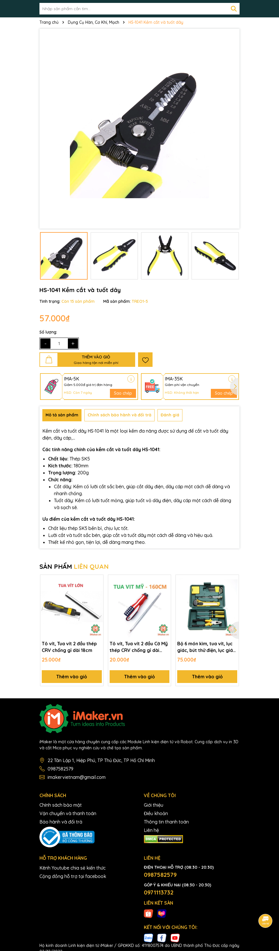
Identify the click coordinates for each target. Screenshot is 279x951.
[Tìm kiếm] (233, 8)
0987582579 (60, 769)
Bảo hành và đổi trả (60, 822)
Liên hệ (151, 830)
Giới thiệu (153, 805)
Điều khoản (156, 813)
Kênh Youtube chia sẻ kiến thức (72, 868)
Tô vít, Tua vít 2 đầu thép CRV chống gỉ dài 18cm (69, 647)
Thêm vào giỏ (71, 676)
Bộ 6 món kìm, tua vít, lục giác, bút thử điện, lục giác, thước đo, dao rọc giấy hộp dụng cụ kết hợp (207, 647)
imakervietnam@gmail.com (77, 777)
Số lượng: (48, 332)
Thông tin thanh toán (166, 822)
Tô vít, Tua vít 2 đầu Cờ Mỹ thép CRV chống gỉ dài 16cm (139, 647)
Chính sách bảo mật (60, 805)
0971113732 (158, 892)
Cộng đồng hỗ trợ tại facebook (72, 876)
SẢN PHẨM (74, 566)
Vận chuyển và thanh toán (67, 813)
